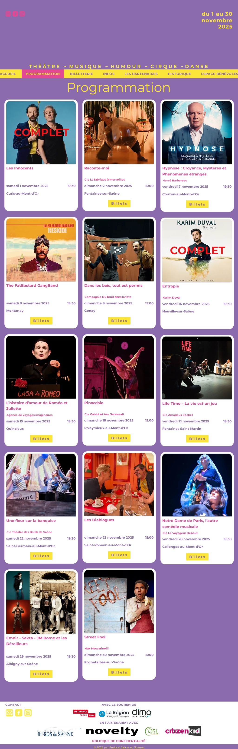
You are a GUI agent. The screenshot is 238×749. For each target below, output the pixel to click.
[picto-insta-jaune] (28, 713)
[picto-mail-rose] (8, 14)
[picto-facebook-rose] (15, 14)
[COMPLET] (41, 132)
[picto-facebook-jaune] (19, 713)
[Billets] (41, 321)
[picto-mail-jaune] (9, 713)
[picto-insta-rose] (22, 14)
